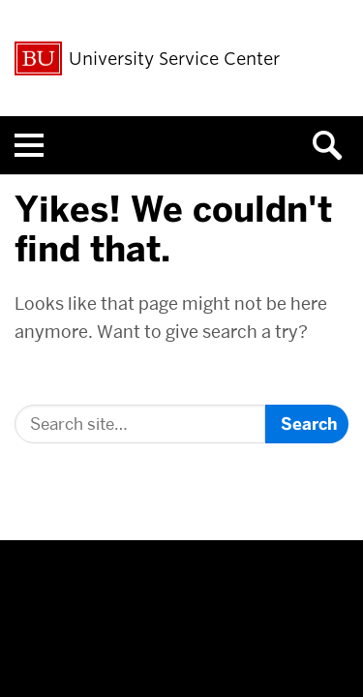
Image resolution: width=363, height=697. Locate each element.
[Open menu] (29, 145)
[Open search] (334, 145)
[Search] (140, 424)
